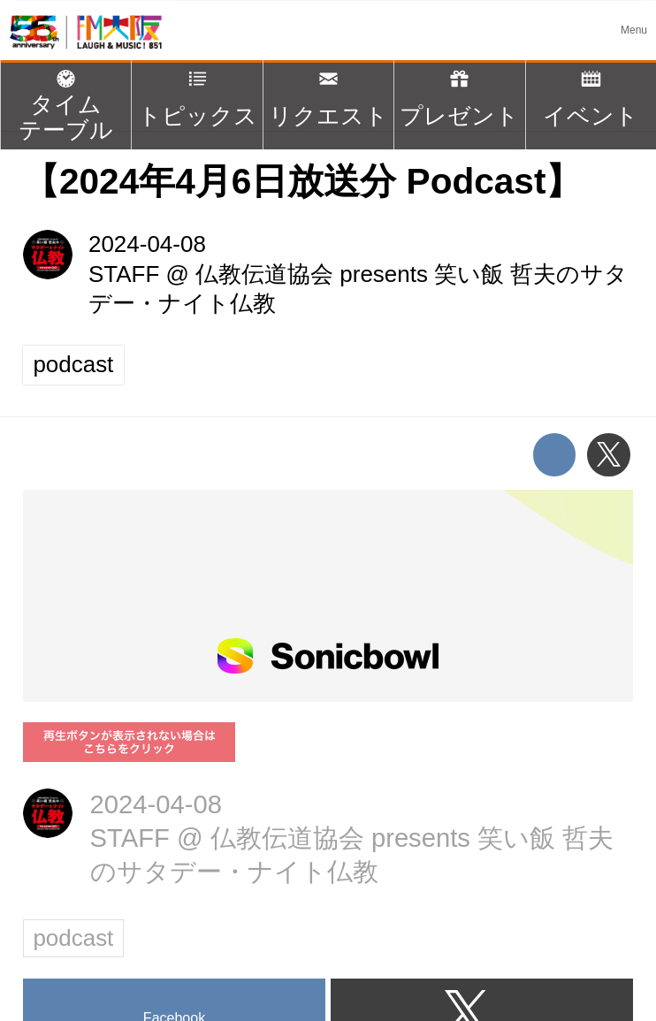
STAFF (123, 274)
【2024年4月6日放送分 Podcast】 (302, 181)
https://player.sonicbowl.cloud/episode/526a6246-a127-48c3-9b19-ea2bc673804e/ (328, 596)
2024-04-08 (147, 244)
